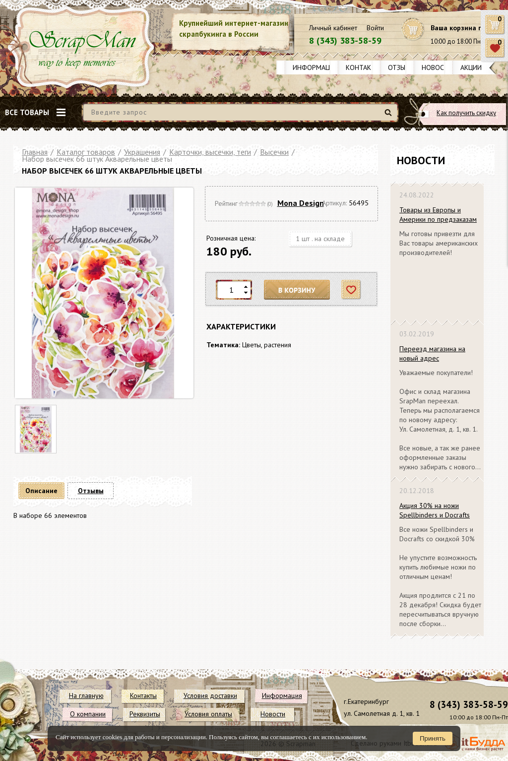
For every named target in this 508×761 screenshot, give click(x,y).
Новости (437, 67)
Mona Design (300, 203)
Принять (432, 738)
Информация (315, 67)
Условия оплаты (208, 713)
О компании (88, 713)
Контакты (363, 67)
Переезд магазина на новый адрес (432, 353)
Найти (389, 116)
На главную (86, 695)
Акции (471, 67)
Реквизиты (144, 713)
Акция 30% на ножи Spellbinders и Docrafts (434, 510)
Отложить (351, 290)
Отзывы (401, 67)
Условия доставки (210, 695)
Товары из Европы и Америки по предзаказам (438, 214)
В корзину (297, 290)
